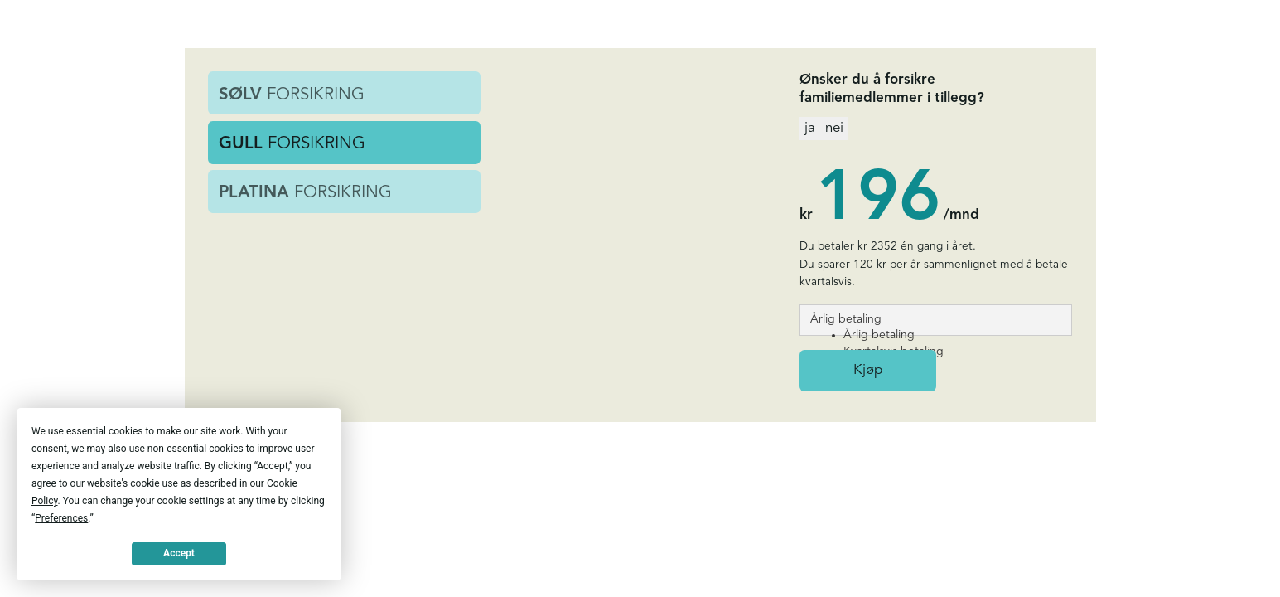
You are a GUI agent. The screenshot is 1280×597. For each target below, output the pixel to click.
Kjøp (867, 370)
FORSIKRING (292, 95)
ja (809, 128)
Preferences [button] (61, 518)
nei (834, 128)
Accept (179, 553)
